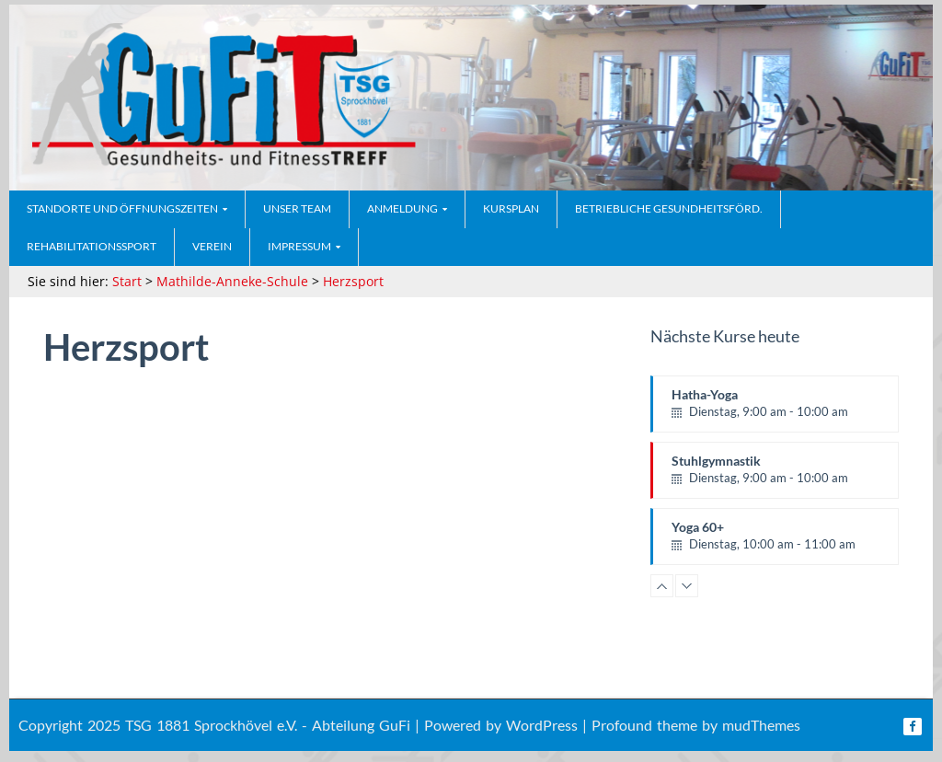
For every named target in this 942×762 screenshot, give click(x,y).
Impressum (299, 246)
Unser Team (297, 208)
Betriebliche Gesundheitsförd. (669, 208)
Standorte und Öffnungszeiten (122, 208)
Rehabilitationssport (91, 246)
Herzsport (353, 281)
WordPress (542, 724)
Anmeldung (402, 208)
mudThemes (761, 724)
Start (127, 281)
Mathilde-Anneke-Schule (232, 281)
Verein (212, 246)
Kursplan (511, 208)
